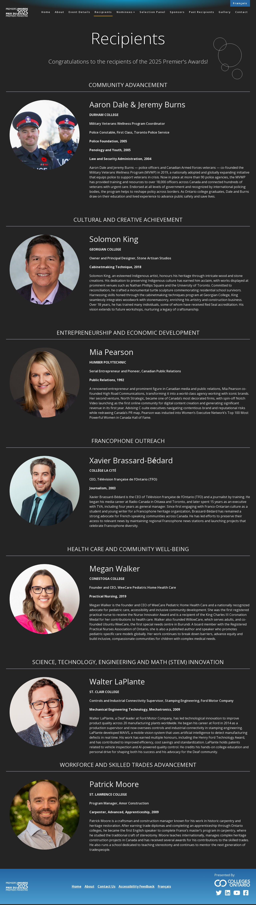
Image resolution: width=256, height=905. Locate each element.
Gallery (225, 12)
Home (45, 12)
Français (240, 3)
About (59, 12)
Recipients (103, 12)
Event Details (79, 12)
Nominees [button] (125, 12)
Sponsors (177, 12)
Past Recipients (201, 12)
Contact (241, 12)
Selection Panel (152, 12)
